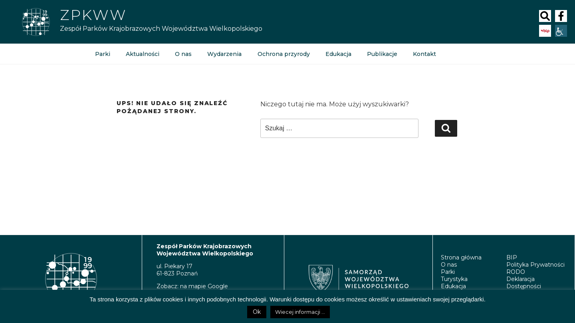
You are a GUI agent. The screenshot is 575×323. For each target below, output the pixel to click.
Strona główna (461, 257)
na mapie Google (204, 286)
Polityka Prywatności (535, 264)
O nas (182, 54)
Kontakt (423, 54)
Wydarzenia (224, 54)
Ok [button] (257, 311)
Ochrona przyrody (283, 54)
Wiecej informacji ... (300, 312)
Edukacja (338, 54)
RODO (515, 271)
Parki (102, 54)
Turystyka (454, 279)
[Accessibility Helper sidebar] (561, 31)
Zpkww (93, 15)
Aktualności (142, 54)
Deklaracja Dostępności (523, 282)
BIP (511, 257)
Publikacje (381, 54)
